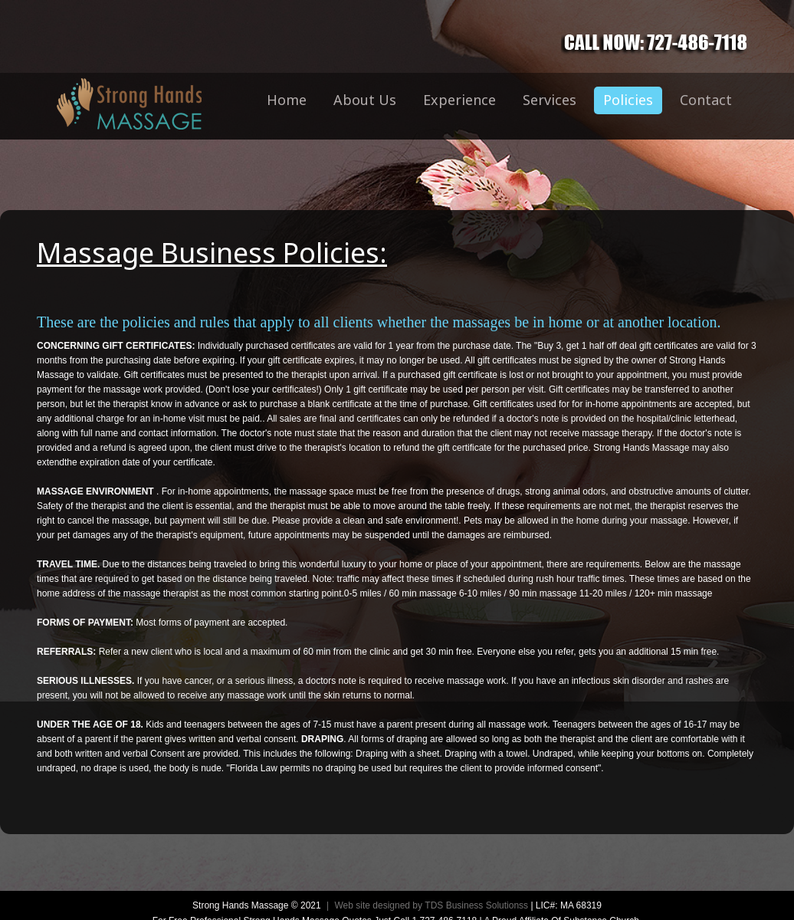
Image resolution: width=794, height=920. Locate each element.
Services (549, 99)
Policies (628, 99)
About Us (364, 99)
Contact (706, 99)
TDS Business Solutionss (476, 905)
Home (287, 99)
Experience (459, 99)
